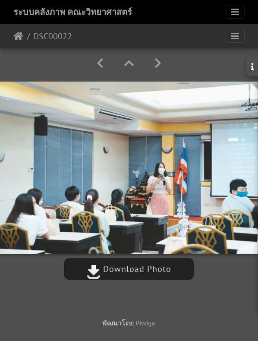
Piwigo (145, 323)
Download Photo (129, 269)
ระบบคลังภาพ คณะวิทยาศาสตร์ (72, 12)
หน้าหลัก (18, 36)
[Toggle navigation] (235, 12)
